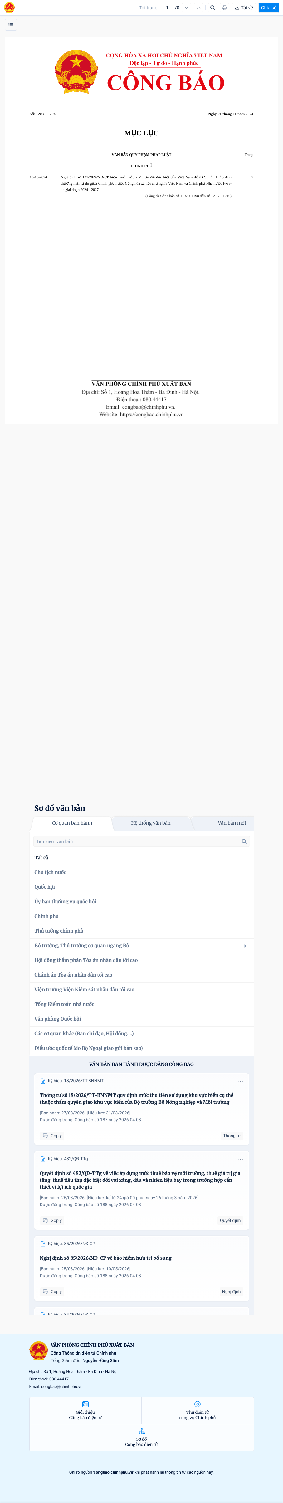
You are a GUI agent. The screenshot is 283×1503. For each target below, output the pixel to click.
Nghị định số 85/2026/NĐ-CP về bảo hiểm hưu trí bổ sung (106, 1258)
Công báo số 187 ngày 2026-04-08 (108, 1120)
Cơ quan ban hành (72, 823)
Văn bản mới (232, 823)
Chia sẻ (268, 8)
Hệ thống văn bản (150, 823)
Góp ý (52, 1136)
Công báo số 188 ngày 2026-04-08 (108, 1204)
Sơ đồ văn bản (59, 808)
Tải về (244, 8)
